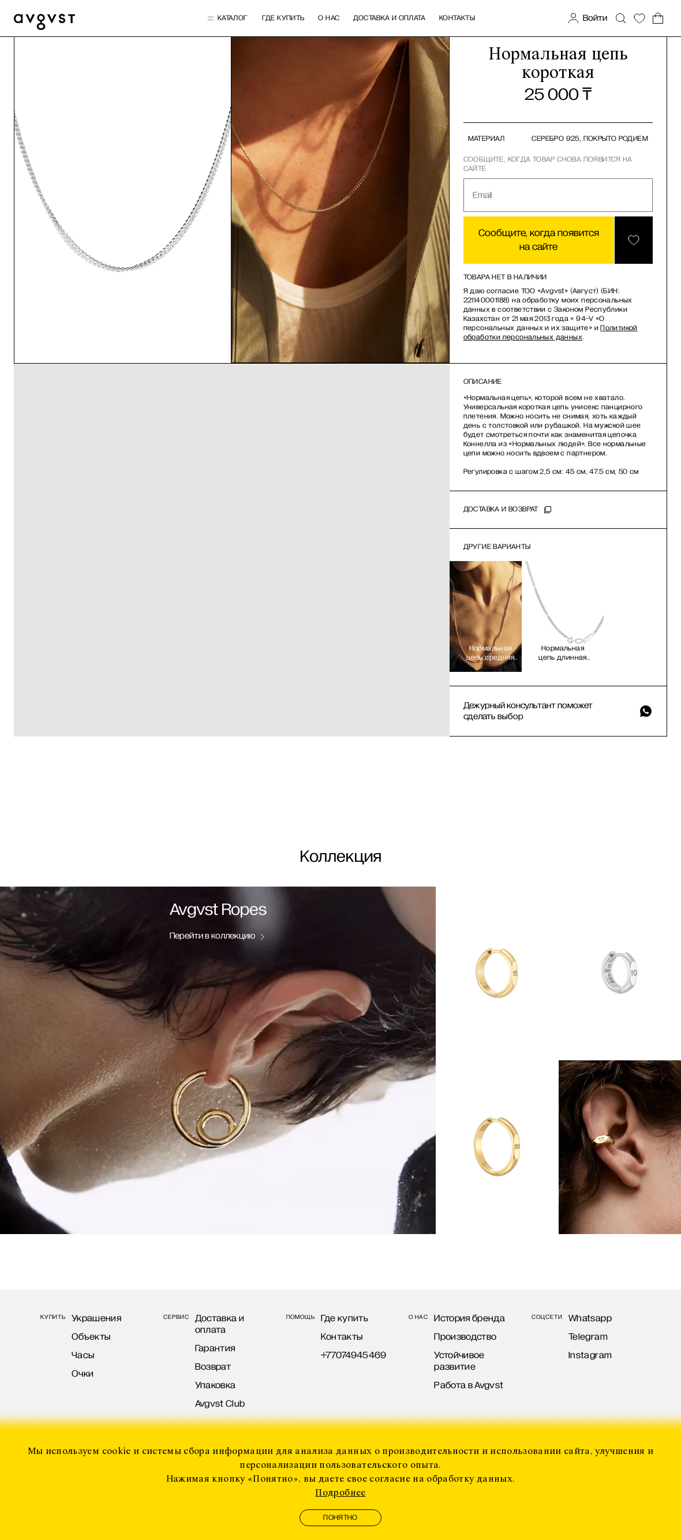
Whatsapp (590, 1318)
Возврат (213, 1366)
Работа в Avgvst (468, 1385)
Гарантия (215, 1348)
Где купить (283, 18)
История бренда (469, 1318)
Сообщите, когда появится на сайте (538, 240)
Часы (83, 1355)
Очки (82, 1373)
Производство (465, 1336)
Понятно (340, 1518)
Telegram (588, 1336)
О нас (328, 18)
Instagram (590, 1355)
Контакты (457, 18)
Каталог (227, 18)
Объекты (91, 1336)
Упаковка (215, 1385)
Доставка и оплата (389, 18)
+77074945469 (354, 1355)
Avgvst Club (220, 1403)
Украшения (96, 1318)
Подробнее (340, 1493)
